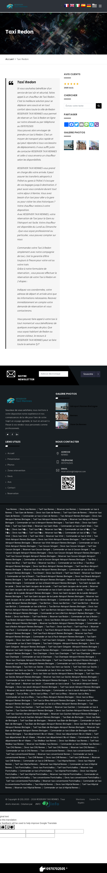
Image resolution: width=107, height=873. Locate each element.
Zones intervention (16, 470)
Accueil (9, 59)
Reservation (13, 493)
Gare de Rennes (78, 424)
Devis (10, 476)
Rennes (74, 415)
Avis (9, 482)
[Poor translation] (10, 827)
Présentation (14, 459)
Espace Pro (95, 799)
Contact (11, 488)
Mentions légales (80, 801)
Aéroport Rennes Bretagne (84, 406)
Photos (11, 465)
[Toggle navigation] (100, 7)
